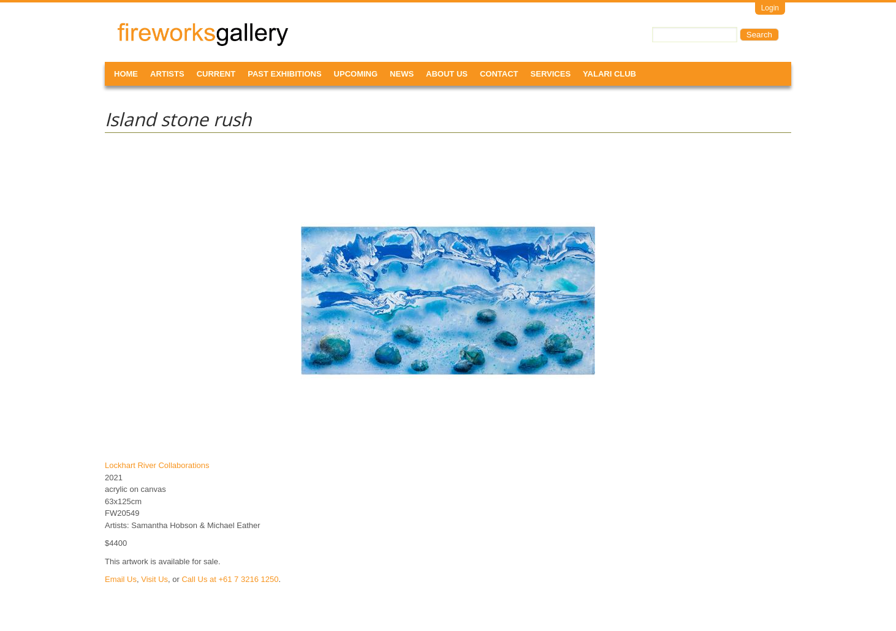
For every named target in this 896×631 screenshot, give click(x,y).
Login (770, 8)
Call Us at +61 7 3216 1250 (229, 579)
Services (551, 73)
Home (126, 73)
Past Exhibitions (284, 73)
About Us (447, 73)
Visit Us (154, 579)
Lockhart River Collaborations (157, 465)
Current (216, 73)
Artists (167, 73)
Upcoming (356, 73)
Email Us (121, 579)
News (402, 73)
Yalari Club (609, 73)
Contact (499, 73)
